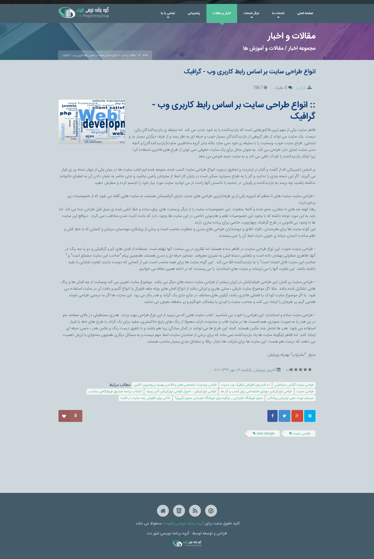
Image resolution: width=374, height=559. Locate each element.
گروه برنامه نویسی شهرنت (183, 523)
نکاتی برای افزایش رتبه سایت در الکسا (145, 398)
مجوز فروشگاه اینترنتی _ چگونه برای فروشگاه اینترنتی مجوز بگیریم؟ (219, 398)
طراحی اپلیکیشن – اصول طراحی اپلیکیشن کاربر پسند (181, 391)
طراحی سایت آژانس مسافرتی (294, 385)
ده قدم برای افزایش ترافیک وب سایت (245, 385)
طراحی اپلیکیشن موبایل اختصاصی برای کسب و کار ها (256, 391)
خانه (145, 55)
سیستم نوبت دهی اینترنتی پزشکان (290, 398)
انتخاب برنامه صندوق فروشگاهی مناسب (115, 391)
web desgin (264, 433)
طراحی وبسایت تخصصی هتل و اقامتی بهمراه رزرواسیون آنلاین (175, 385)
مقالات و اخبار (128, 55)
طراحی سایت (305, 391)
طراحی (301, 88)
